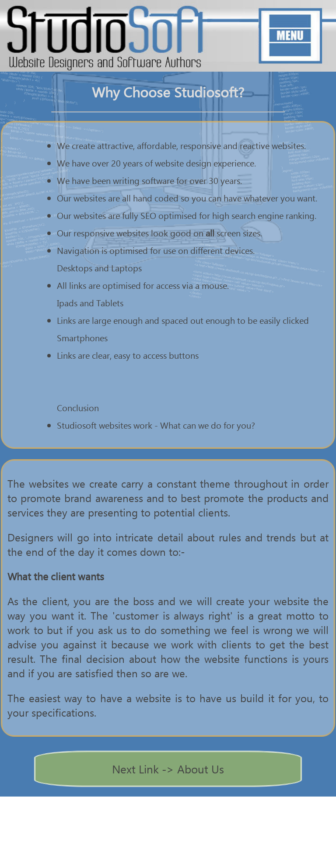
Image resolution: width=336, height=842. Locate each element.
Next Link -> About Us (168, 768)
